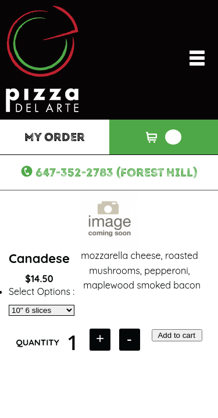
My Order (54, 137)
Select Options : (41, 291)
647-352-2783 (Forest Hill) (116, 172)
